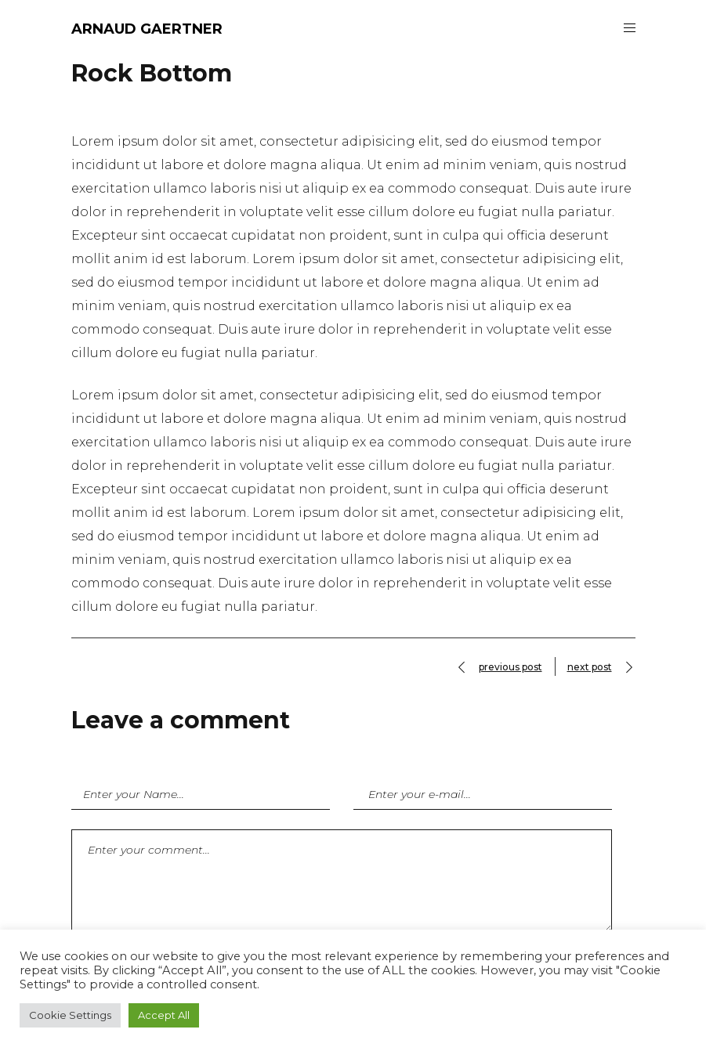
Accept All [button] (164, 1015)
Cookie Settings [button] (70, 1015)
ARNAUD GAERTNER (147, 29)
